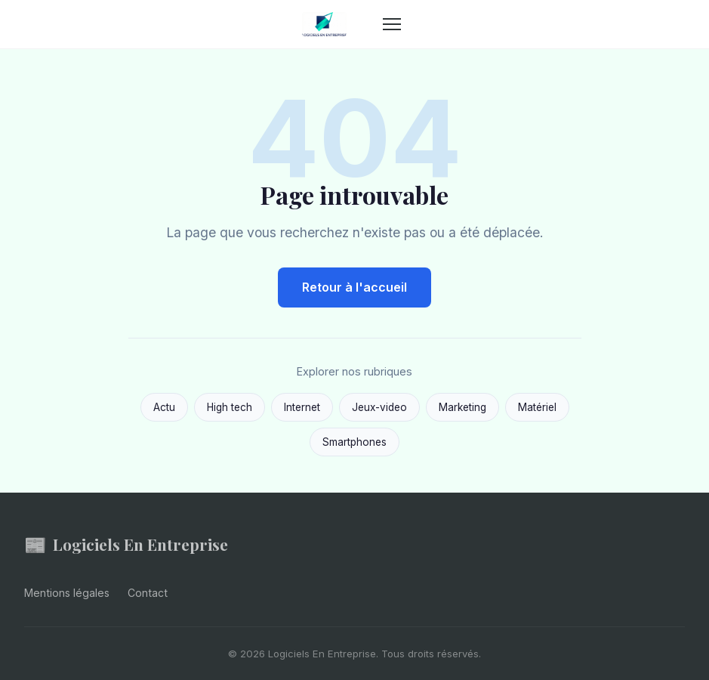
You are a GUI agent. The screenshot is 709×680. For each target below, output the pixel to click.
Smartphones (354, 442)
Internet (302, 407)
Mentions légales (66, 592)
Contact (148, 592)
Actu (164, 407)
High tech (229, 407)
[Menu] (392, 24)
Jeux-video (379, 407)
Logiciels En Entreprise (126, 544)
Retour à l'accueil (354, 287)
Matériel (537, 407)
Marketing (462, 407)
